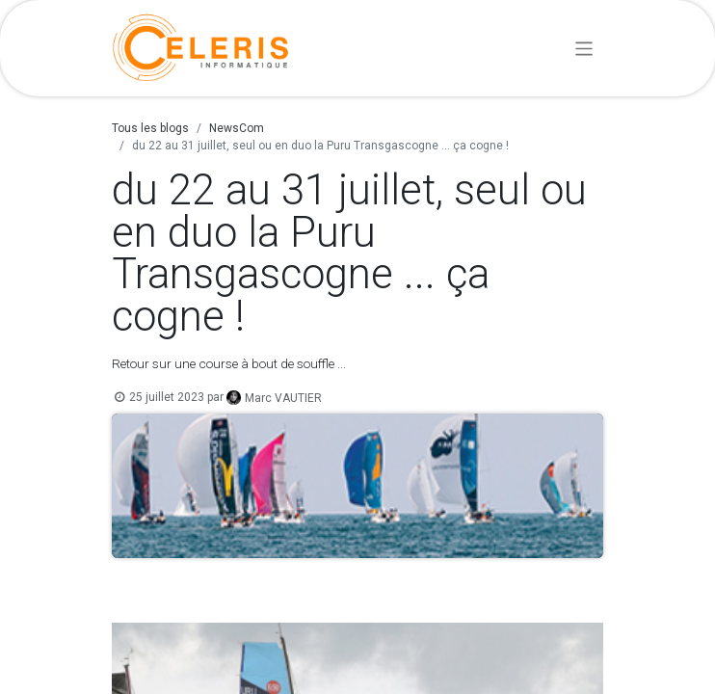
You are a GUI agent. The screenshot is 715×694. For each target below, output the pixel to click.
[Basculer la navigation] (584, 47)
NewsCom (236, 128)
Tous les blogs (150, 128)
